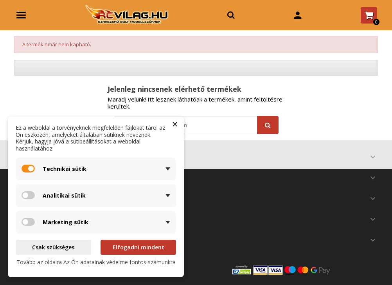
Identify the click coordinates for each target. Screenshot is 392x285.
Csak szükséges (53, 247)
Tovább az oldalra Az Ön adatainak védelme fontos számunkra (96, 262)
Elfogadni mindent (138, 247)
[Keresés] (196, 125)
